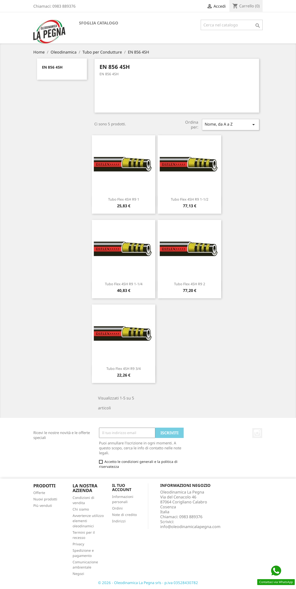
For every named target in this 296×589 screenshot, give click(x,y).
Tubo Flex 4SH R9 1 (123, 199)
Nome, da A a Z (231, 124)
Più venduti (42, 505)
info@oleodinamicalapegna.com (190, 526)
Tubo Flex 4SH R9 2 (189, 284)
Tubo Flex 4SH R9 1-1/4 (123, 284)
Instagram (257, 433)
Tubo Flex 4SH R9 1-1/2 (189, 199)
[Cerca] (232, 25)
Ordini (117, 508)
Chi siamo (81, 509)
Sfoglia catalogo (98, 23)
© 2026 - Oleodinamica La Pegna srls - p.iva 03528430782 (148, 582)
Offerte (39, 492)
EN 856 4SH (52, 67)
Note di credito (124, 514)
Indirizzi (119, 521)
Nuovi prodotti (45, 499)
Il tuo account (121, 488)
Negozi (78, 573)
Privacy (78, 544)
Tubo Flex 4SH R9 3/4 (123, 368)
